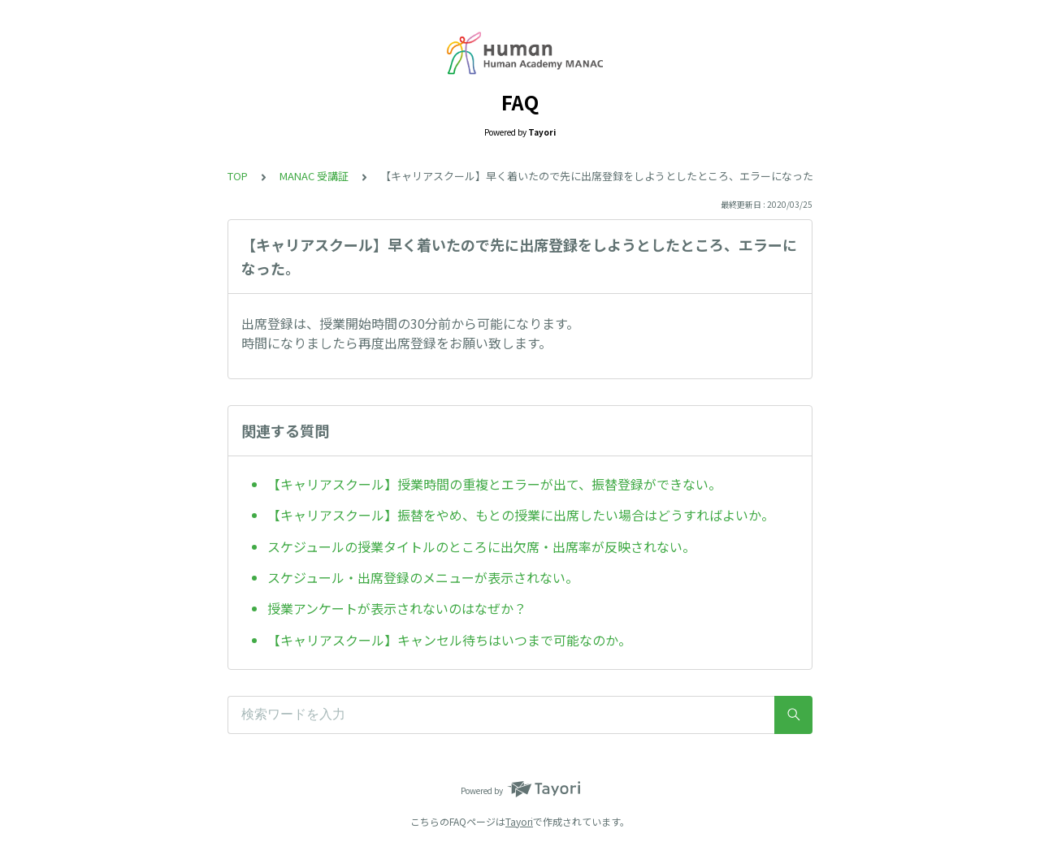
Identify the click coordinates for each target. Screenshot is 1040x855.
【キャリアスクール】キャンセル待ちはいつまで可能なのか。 (449, 640)
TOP (238, 176)
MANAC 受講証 (314, 176)
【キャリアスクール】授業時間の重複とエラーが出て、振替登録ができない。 (494, 484)
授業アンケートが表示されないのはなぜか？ (396, 608)
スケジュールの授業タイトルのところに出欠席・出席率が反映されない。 (481, 546)
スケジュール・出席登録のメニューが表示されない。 (422, 577)
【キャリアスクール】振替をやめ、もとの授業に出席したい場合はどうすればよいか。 (520, 515)
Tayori (519, 821)
